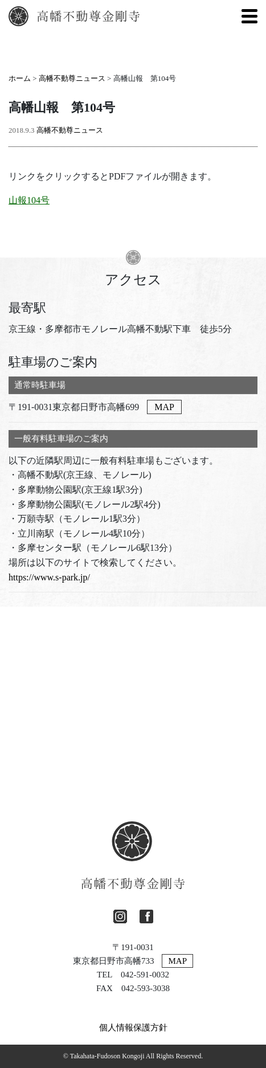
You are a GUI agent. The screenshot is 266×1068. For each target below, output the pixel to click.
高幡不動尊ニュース (72, 78)
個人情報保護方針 (133, 1027)
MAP (164, 407)
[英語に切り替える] (223, 16)
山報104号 (29, 200)
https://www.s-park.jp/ (49, 577)
